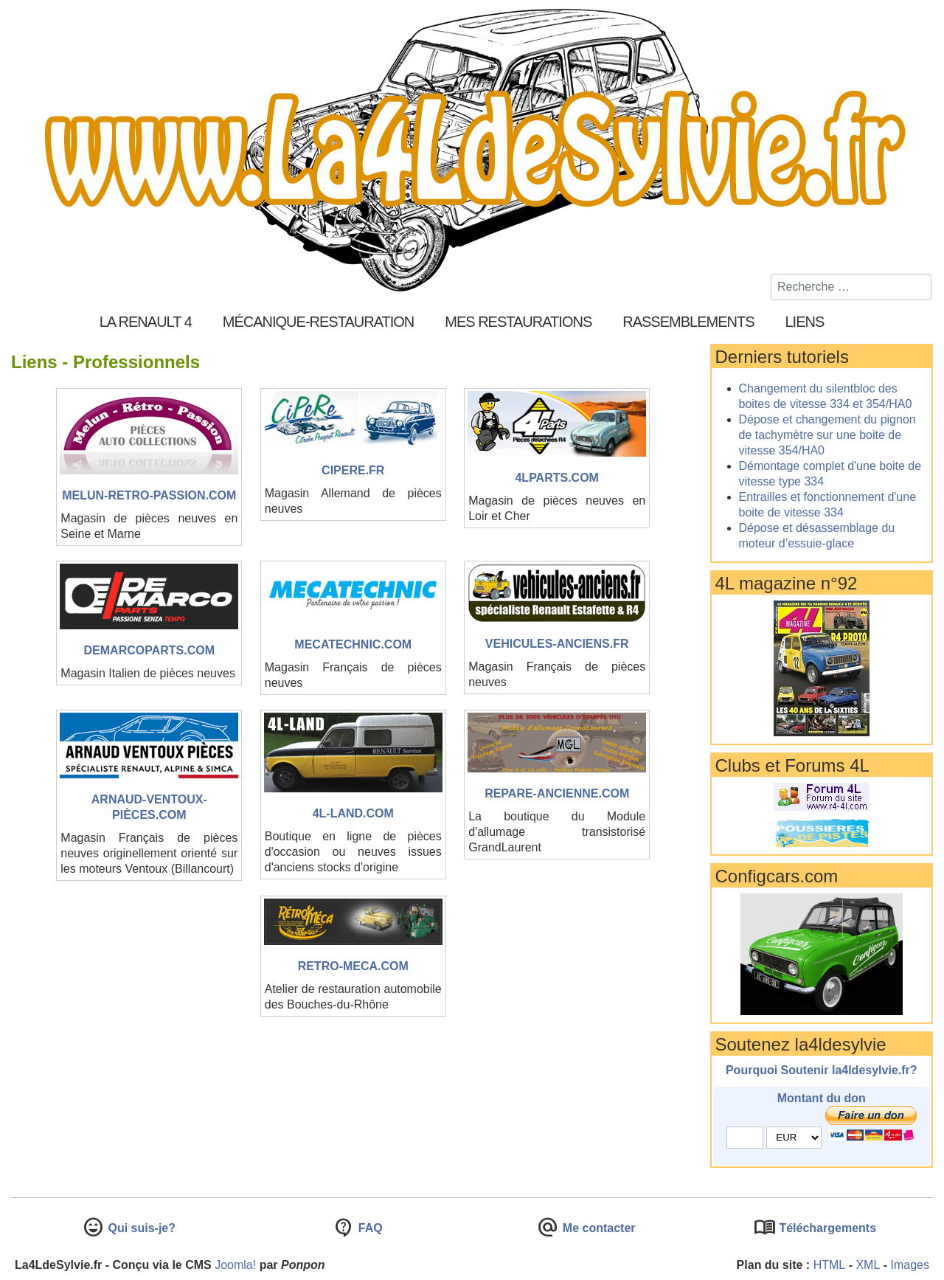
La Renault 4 (146, 322)
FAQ (368, 1228)
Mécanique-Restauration (318, 322)
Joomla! (235, 1265)
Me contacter (597, 1228)
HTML (829, 1265)
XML (868, 1265)
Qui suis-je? (140, 1228)
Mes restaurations (518, 322)
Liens (805, 322)
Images (910, 1265)
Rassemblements (688, 322)
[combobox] (851, 287)
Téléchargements (826, 1228)
